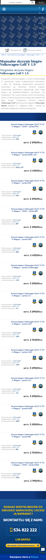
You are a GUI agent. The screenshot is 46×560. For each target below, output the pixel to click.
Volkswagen (31, 55)
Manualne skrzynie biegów (16, 55)
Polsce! (38, 556)
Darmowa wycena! (32, 50)
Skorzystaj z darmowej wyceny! (20, 545)
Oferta (3, 55)
